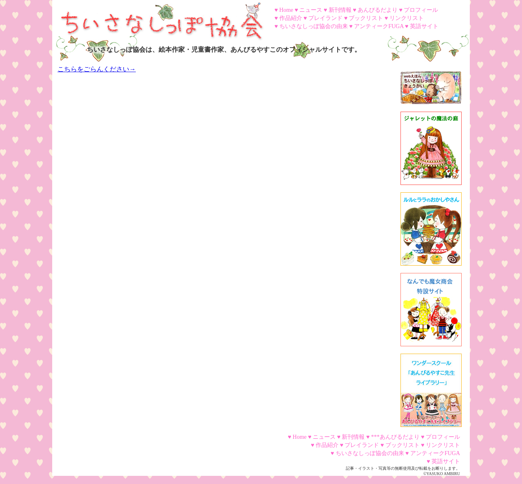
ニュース (310, 10)
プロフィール (421, 10)
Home (286, 10)
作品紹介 (290, 18)
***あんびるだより (395, 437)
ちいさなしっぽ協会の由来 (313, 26)
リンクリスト (406, 18)
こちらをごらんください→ (97, 69)
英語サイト (424, 26)
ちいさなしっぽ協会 (158, 18)
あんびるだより (378, 10)
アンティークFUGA (378, 26)
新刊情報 (340, 10)
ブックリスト (366, 18)
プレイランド (325, 18)
